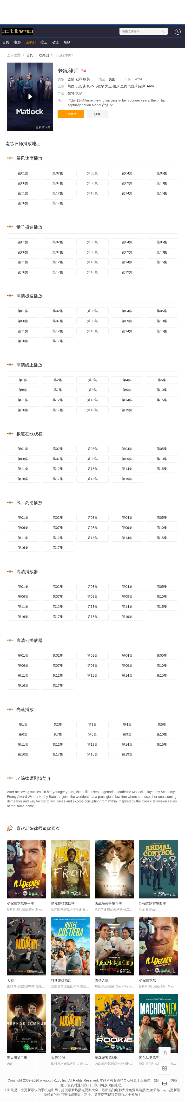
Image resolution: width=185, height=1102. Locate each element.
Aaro (150, 86)
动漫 (55, 42)
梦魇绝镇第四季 (63, 903)
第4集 (127, 380)
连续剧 (31, 42)
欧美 (86, 79)
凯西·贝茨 (75, 86)
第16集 (23, 203)
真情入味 (101, 980)
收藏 (97, 114)
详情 (107, 105)
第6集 (23, 390)
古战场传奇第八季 (108, 903)
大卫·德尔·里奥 (116, 86)
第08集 (92, 183)
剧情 (71, 79)
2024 (138, 79)
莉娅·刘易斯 (137, 86)
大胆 (10, 980)
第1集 (23, 380)
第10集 (162, 183)
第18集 (92, 272)
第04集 (127, 173)
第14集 (127, 193)
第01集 (23, 173)
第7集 (57, 390)
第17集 (58, 203)
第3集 (92, 380)
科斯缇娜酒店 (61, 980)
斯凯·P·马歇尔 (93, 86)
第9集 (127, 390)
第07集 (58, 183)
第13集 (92, 193)
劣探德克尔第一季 (20, 903)
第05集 (162, 173)
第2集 (57, 380)
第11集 (23, 193)
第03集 (92, 173)
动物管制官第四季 (152, 903)
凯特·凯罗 (75, 93)
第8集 (92, 390)
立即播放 (71, 114)
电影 (17, 42)
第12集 (58, 193)
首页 (5, 42)
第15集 (162, 193)
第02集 (58, 173)
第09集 (127, 183)
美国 (112, 79)
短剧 (67, 42)
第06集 (23, 183)
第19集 (127, 272)
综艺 (43, 42)
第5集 (162, 380)
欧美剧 (44, 55)
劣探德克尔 (147, 980)
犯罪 (78, 79)
